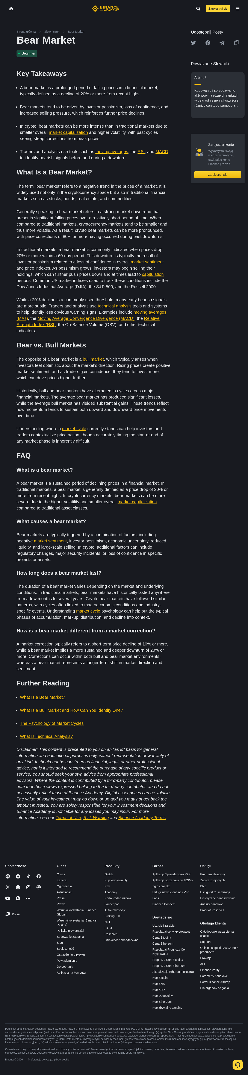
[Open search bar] (197, 8)
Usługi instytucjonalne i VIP (170, 892)
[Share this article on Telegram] (222, 42)
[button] (237, 8)
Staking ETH (113, 916)
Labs (155, 898)
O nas (61, 874)
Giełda (109, 874)
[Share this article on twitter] (193, 42)
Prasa (61, 898)
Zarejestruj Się (217, 174)
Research (111, 934)
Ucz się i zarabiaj (163, 925)
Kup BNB (158, 983)
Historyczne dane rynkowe (217, 898)
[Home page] (105, 8)
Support (205, 942)
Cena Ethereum (162, 943)
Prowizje (206, 958)
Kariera (62, 880)
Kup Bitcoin (160, 977)
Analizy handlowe (212, 904)
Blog (60, 942)
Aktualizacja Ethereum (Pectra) (173, 971)
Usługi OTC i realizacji (215, 892)
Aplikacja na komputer (71, 972)
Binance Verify (209, 970)
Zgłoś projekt (160, 886)
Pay (107, 886)
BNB (203, 886)
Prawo (61, 904)
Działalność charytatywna (122, 940)
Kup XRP (158, 989)
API (202, 964)
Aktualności (64, 892)
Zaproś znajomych (212, 880)
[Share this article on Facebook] (207, 42)
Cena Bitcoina (161, 937)
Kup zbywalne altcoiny (167, 1007)
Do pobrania (65, 966)
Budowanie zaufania (70, 936)
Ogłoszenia (64, 886)
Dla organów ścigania (214, 988)
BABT (109, 928)
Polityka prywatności (70, 930)
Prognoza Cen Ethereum (168, 965)
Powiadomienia (67, 960)
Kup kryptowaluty (116, 880)
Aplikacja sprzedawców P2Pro (172, 880)
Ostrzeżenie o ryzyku (71, 954)
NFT (107, 922)
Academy (111, 892)
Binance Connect (163, 904)
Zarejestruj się (218, 8)
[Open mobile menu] (238, 8)
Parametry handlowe (214, 976)
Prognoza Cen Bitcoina (167, 959)
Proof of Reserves (212, 910)
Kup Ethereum (162, 1001)
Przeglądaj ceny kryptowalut (171, 931)
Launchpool (112, 904)
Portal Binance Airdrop (215, 982)
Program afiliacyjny (212, 874)
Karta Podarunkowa (118, 898)
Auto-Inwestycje (115, 910)
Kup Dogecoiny (162, 995)
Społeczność (65, 948)
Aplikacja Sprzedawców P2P (171, 874)
